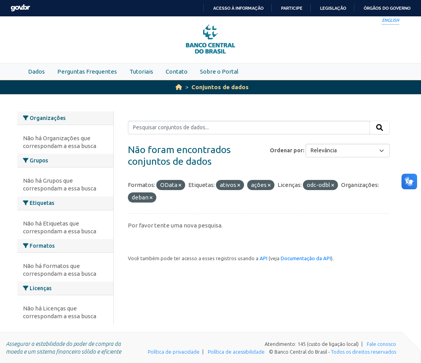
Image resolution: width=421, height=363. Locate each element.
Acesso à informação (238, 8)
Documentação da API (306, 258)
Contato (177, 71)
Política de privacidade (174, 351)
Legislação (333, 8)
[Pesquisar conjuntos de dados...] (249, 128)
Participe (291, 8)
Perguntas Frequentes (87, 71)
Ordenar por (286, 150)
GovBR (20, 8)
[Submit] (380, 128)
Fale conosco (381, 344)
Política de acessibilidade (236, 351)
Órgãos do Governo (387, 8)
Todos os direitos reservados (363, 351)
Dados (36, 71)
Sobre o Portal (219, 71)
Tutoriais (141, 71)
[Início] (178, 87)
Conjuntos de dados (220, 87)
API (263, 258)
